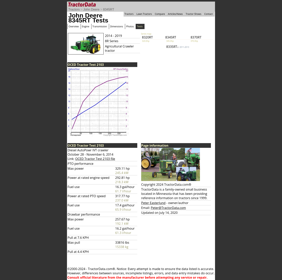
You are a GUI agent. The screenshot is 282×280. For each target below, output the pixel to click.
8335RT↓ (177, 47)
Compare (160, 14)
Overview (74, 26)
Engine (85, 26)
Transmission (99, 26)
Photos (130, 26)
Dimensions (116, 26)
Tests (140, 26)
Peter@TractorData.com (168, 208)
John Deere (91, 9)
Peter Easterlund (153, 203)
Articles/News (175, 14)
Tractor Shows (193, 14)
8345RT (108, 9)
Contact (208, 14)
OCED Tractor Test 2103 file (95, 159)
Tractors (74, 9)
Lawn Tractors (144, 14)
